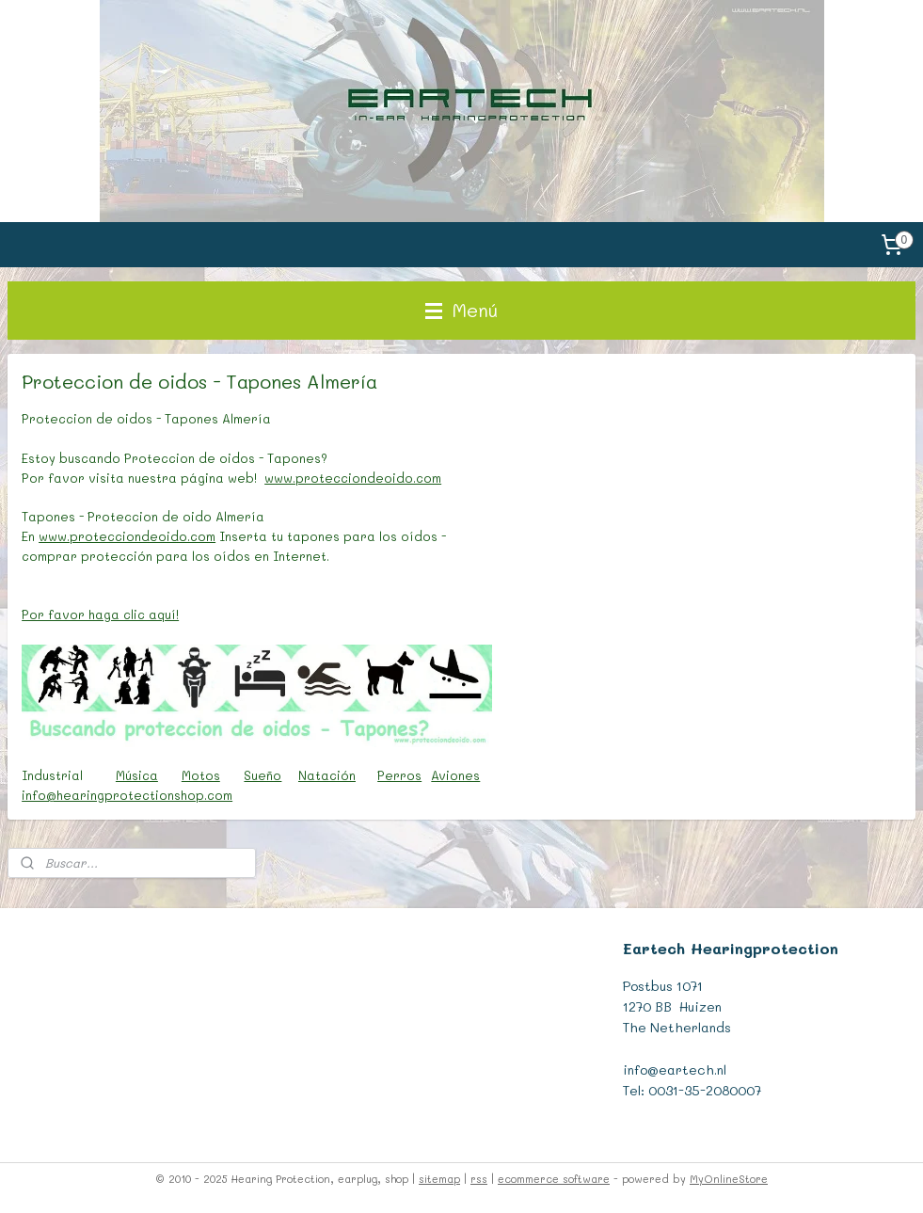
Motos (201, 775)
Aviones (455, 775)
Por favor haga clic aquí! (100, 614)
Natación (327, 775)
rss (478, 1179)
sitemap (439, 1179)
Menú (461, 310)
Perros (399, 775)
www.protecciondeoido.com (352, 478)
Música (137, 775)
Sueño (262, 775)
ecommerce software (554, 1179)
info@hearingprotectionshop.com (127, 795)
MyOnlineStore (729, 1179)
